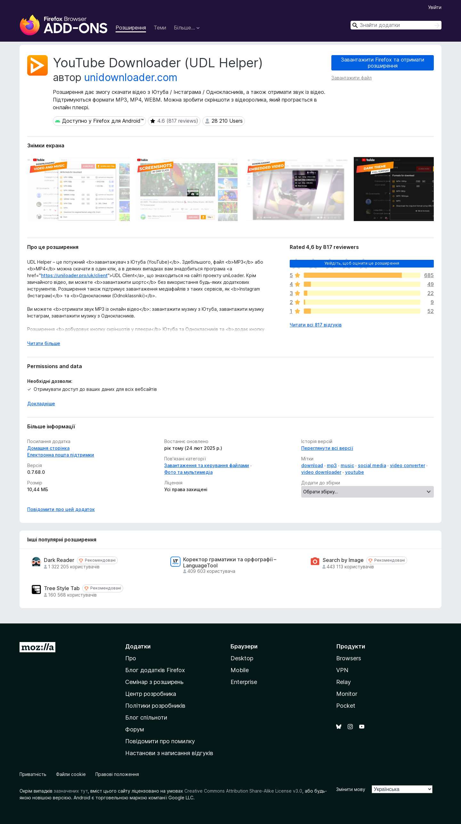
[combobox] (396, 25)
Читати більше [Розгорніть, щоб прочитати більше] (43, 343)
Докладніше (41, 403)
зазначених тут (71, 791)
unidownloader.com (130, 77)
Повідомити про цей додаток (61, 509)
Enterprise (243, 682)
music (347, 465)
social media (372, 465)
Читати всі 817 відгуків (316, 324)
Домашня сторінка (48, 448)
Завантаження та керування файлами (206, 465)
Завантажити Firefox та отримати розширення (382, 62)
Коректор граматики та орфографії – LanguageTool (229, 562)
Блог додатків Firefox (155, 670)
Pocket (345, 705)
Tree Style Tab (62, 588)
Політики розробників (155, 705)
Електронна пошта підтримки (60, 454)
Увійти (434, 7)
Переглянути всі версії (327, 448)
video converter (407, 465)
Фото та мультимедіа (188, 472)
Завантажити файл (351, 77)
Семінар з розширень (154, 682)
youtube (354, 472)
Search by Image (343, 560)
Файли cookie (71, 774)
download (312, 465)
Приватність (33, 774)
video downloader (321, 472)
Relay (343, 682)
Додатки (138, 646)
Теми (160, 27)
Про (130, 658)
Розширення (131, 27)
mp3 (332, 465)
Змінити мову (350, 789)
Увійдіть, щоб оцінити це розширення (362, 263)
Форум (134, 729)
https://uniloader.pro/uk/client (74, 275)
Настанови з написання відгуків (169, 753)
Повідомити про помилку (160, 741)
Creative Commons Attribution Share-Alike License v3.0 (243, 791)
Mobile (239, 670)
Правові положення (117, 774)
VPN (342, 670)
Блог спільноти (146, 717)
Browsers (348, 658)
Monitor (346, 693)
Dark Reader (59, 560)
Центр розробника (150, 693)
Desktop (241, 658)
